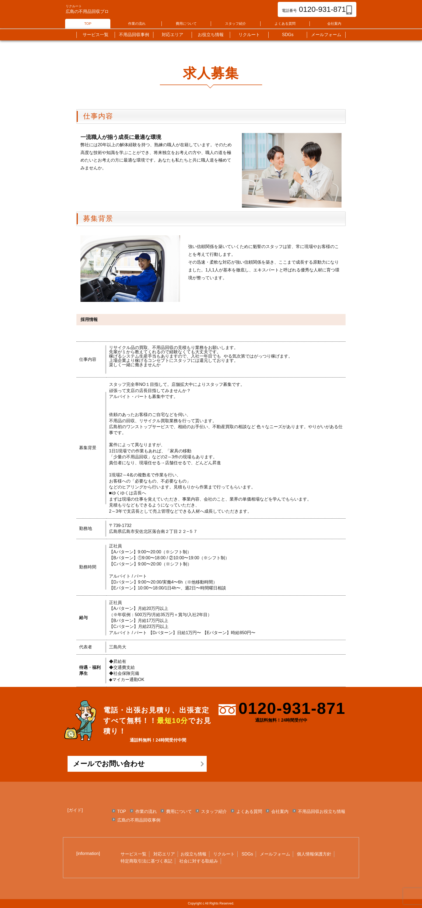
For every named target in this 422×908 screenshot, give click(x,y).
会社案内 (334, 24)
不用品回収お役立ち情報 (321, 811)
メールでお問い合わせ (109, 764)
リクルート (224, 854)
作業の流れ (137, 24)
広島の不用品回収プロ (87, 11)
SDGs (247, 854)
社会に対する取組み (198, 861)
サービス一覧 (133, 854)
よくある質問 (285, 24)
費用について (186, 24)
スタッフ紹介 (235, 24)
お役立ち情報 (193, 854)
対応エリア (164, 854)
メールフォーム (275, 854)
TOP (88, 24)
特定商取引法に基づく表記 (146, 861)
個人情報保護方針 (314, 854)
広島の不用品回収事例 (138, 820)
